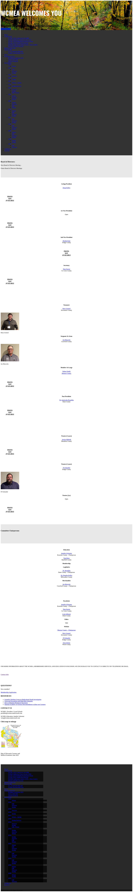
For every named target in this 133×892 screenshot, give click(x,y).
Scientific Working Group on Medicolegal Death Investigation (22, 699)
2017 (9, 81)
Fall (13, 69)
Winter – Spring (16, 82)
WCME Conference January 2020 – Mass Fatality (23, 44)
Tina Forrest (66, 269)
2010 (9, 124)
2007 (9, 144)
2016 (9, 84)
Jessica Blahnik (66, 439)
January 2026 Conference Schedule (18, 38)
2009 (9, 130)
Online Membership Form (16, 53)
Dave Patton (66, 643)
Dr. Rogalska (66, 570)
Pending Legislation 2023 (15, 58)
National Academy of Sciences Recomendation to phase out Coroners (25, 704)
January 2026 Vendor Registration (18, 43)
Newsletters (7, 63)
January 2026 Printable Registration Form (20, 41)
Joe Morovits (66, 340)
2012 (9, 109)
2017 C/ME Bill (13, 59)
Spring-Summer (16, 86)
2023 (9, 74)
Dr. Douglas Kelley (66, 575)
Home (6, 35)
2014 (9, 94)
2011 (9, 117)
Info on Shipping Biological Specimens (16, 703)
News (6, 54)
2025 (9, 64)
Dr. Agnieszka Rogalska (66, 400)
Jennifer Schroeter (66, 553)
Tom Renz (66, 558)
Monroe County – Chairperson (66, 630)
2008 (9, 139)
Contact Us (7, 149)
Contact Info (5, 674)
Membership (8, 49)
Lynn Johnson (66, 614)
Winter (14, 66)
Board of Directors (10, 48)
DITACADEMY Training (15, 46)
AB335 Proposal (13, 61)
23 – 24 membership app (15, 51)
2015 (9, 87)
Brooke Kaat (66, 241)
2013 (9, 101)
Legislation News (9, 56)
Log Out (6, 150)
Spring (14, 73)
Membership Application (8, 692)
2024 (9, 68)
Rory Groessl (66, 308)
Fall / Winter (15, 92)
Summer (14, 71)
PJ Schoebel (66, 468)
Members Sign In (6, 29)
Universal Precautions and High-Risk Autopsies (18, 701)
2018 (9, 78)
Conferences (8, 36)
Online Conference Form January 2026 (19, 40)
